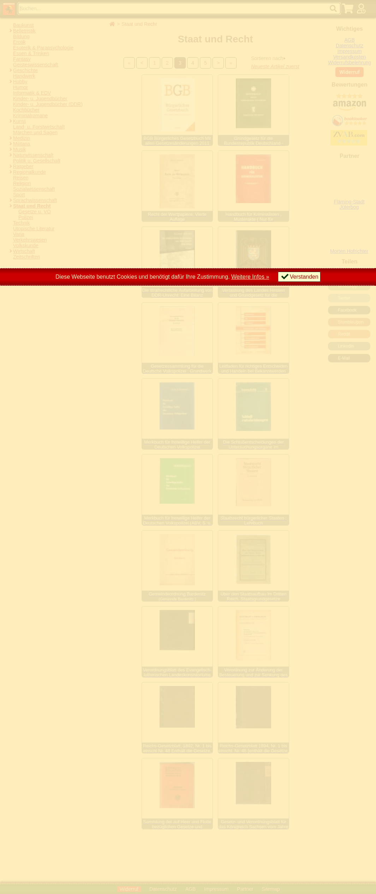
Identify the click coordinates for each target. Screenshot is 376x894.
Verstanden (304, 277)
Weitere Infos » (250, 277)
